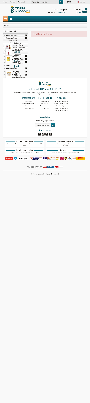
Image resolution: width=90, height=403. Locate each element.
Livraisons (28, 326)
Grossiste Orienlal (28, 333)
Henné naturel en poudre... (21, 242)
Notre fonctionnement (61, 326)
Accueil (6, 25)
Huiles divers (10, 53)
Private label (45, 333)
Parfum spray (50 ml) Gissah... (20, 102)
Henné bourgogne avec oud (19, 271)
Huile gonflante (20, 284)
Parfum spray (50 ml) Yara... (20, 160)
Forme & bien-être (12, 57)
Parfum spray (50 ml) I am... (19, 116)
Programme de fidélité (61, 336)
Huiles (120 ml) (13, 48)
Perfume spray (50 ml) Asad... (20, 189)
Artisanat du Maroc (12, 72)
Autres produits (11, 75)
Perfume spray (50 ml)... (20, 174)
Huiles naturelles (12, 36)
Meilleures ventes (44, 331)
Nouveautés (45, 329)
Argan (8, 66)
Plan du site (28, 331)
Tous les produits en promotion (15, 229)
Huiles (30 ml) (12, 41)
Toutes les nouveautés (15, 201)
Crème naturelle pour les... (20, 256)
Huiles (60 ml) (12, 46)
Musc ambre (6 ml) (20, 214)
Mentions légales (61, 331)
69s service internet (52, 399)
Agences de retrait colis (61, 329)
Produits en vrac (11, 69)
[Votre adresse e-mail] (43, 350)
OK (61, 2)
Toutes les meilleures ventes (15, 298)
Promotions (45, 326)
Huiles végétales (11, 38)
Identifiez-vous (62, 12)
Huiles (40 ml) (12, 43)
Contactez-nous (61, 338)
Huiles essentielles (12, 51)
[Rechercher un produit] (45, 2)
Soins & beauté (11, 63)
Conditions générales (61, 333)
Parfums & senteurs (13, 60)
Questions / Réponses (29, 329)
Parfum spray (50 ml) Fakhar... (20, 145)
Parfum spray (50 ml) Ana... (19, 87)
